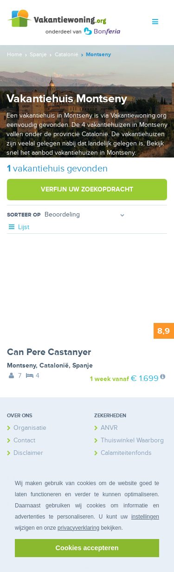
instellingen (145, 516)
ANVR (109, 428)
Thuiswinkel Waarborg (132, 440)
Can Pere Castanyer (49, 352)
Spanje (82, 365)
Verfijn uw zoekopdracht (87, 189)
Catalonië (54, 365)
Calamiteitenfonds (126, 453)
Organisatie (29, 428)
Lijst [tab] (18, 227)
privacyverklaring (78, 528)
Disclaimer (28, 453)
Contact (24, 440)
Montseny (21, 365)
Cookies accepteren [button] (87, 548)
